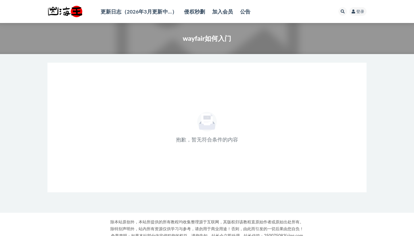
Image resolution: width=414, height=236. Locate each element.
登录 (358, 11)
